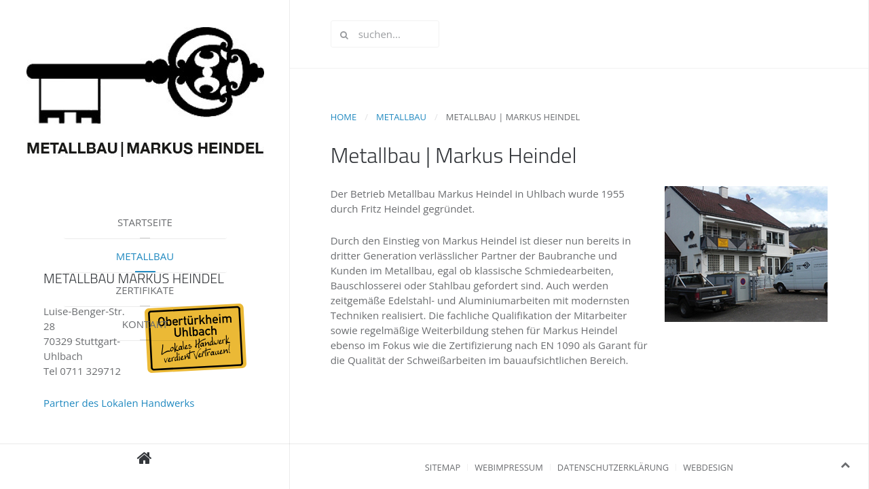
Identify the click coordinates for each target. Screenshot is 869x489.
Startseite (144, 222)
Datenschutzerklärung (613, 467)
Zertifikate (145, 290)
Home (344, 117)
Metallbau (145, 256)
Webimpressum (509, 467)
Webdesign (708, 467)
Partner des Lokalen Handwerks (118, 403)
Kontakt (145, 324)
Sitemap (442, 467)
